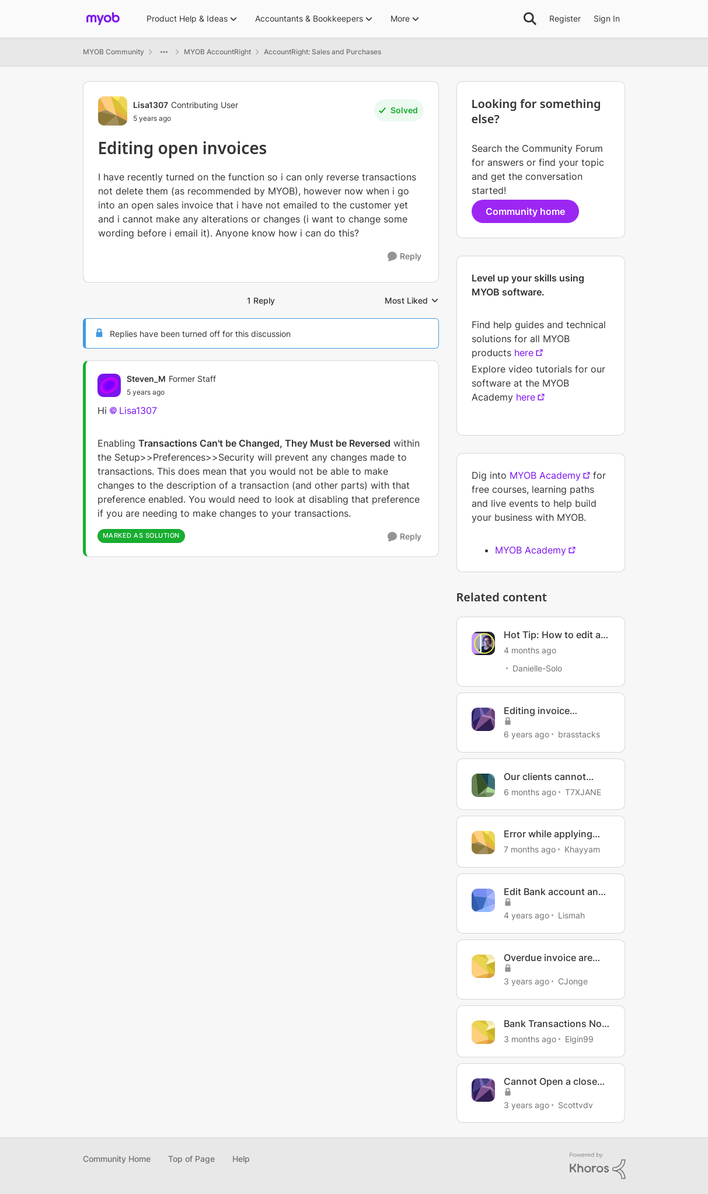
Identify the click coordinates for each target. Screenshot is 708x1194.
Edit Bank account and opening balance (554, 892)
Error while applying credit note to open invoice (548, 834)
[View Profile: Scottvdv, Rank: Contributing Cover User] (483, 1090)
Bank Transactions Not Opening (554, 1024)
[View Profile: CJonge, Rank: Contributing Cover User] (483, 966)
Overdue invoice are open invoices (548, 958)
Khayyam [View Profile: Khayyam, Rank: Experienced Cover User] (582, 849)
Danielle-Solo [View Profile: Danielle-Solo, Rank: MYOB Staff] (537, 668)
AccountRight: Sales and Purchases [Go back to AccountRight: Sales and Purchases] (322, 51)
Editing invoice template (537, 711)
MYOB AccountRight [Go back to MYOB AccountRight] (217, 51)
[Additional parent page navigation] (164, 52)
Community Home (117, 1159)
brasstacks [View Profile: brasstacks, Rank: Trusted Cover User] (579, 734)
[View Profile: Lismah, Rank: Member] (483, 900)
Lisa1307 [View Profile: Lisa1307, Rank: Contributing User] (150, 105)
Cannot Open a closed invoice (553, 1081)
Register (565, 18)
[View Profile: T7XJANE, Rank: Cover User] (483, 785)
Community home (525, 211)
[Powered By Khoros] (598, 1166)
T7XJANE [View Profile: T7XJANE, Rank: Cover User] (583, 791)
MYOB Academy (545, 475)
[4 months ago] (530, 650)
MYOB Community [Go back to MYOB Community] (113, 51)
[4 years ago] (526, 915)
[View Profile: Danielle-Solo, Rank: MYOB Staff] (483, 643)
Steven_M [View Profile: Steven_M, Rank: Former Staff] (146, 379)
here (523, 352)
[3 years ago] (526, 981)
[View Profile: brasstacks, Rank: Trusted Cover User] (483, 719)
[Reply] (404, 256)
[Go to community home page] (103, 19)
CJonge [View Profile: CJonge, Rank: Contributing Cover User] (573, 981)
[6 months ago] (530, 791)
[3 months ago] (530, 1039)
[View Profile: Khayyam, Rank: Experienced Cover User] (483, 842)
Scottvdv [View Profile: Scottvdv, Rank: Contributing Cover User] (575, 1104)
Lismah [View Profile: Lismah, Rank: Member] (571, 915)
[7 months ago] (530, 849)
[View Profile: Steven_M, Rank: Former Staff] (109, 385)
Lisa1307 (138, 410)
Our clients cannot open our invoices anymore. (545, 777)
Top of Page (191, 1159)
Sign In (607, 18)
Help (241, 1159)
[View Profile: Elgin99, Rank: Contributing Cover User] (483, 1032)
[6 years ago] (526, 734)
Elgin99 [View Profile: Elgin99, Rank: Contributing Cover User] (579, 1039)
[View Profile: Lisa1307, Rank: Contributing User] (112, 111)
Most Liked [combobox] (412, 301)
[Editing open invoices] (171, 392)
